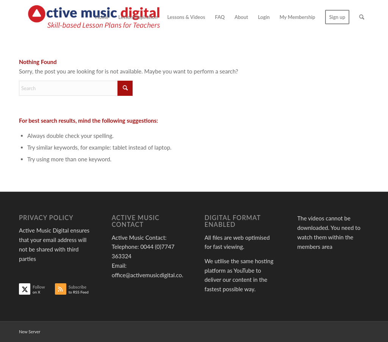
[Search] (361, 17)
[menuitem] (101, 17)
